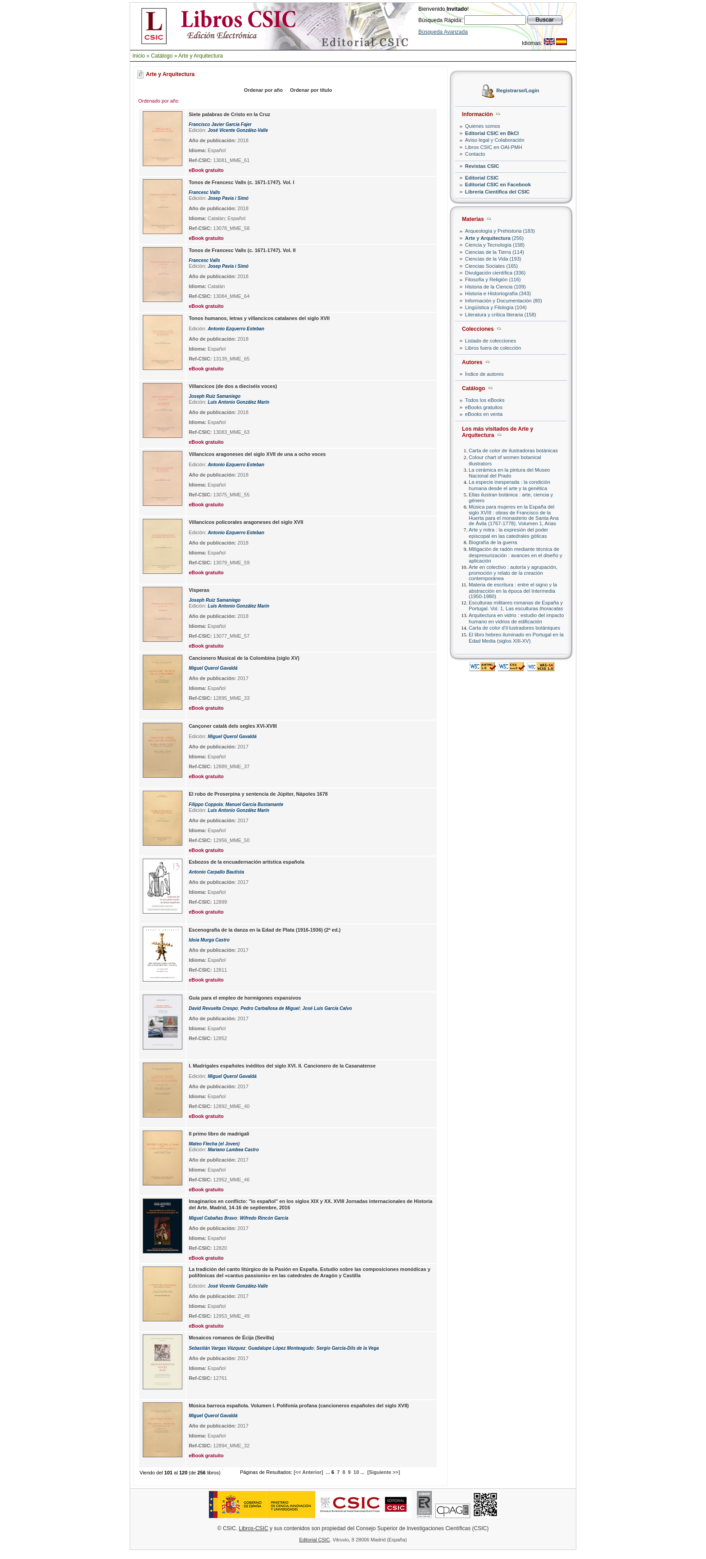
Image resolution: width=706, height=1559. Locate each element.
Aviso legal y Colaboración (495, 140)
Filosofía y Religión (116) (493, 279)
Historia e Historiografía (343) (498, 293)
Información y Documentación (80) (503, 300)
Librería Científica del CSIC (497, 191)
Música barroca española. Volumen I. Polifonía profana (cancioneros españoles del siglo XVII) (299, 1405)
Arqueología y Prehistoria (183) (500, 231)
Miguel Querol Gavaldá (213, 668)
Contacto (475, 154)
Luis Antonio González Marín (238, 402)
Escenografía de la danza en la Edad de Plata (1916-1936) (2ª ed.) (264, 930)
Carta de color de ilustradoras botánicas (513, 450)
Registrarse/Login (517, 91)
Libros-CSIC (253, 1528)
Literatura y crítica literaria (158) (500, 314)
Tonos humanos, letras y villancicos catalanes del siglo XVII (259, 318)
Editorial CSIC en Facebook (498, 184)
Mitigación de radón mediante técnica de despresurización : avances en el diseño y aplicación (515, 554)
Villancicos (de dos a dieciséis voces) (233, 386)
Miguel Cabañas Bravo (213, 1218)
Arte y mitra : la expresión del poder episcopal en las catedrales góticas (508, 532)
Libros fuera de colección (493, 348)
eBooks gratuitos (483, 407)
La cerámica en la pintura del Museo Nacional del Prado (509, 472)
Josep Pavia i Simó (228, 198)
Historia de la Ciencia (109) (495, 286)
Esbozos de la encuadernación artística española (246, 862)
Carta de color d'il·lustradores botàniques (514, 628)
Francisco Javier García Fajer (220, 124)
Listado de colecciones (490, 340)
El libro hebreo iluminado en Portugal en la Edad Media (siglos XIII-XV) (516, 637)
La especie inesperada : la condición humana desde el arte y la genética (509, 485)
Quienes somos (482, 126)
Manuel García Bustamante (254, 804)
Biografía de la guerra (493, 542)
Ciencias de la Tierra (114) (494, 252)
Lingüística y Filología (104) (496, 307)
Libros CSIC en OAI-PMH (493, 147)
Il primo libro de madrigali (219, 1133)
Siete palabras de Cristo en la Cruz (229, 114)
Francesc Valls (204, 192)
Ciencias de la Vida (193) (493, 258)
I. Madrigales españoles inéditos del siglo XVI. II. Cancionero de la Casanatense (282, 1065)
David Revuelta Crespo (213, 1008)
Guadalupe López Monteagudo (281, 1348)
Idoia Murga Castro (209, 939)
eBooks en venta (483, 414)
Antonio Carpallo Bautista (216, 872)
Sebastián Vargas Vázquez (217, 1348)
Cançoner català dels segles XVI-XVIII (233, 726)
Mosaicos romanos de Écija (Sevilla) (231, 1337)
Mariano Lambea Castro (233, 1149)
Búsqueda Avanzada (443, 32)
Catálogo (161, 56)
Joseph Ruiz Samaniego (214, 396)
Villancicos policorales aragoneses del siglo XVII (246, 522)
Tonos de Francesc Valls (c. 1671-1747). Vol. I (241, 182)
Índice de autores (484, 374)
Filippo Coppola (206, 804)
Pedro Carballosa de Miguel (269, 1008)
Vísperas (199, 590)
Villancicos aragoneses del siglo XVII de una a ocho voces (257, 454)
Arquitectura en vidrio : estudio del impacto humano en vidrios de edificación (516, 618)
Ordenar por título (311, 90)
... (328, 1472)
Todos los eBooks (485, 400)
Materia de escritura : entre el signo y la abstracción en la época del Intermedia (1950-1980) (513, 590)
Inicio (138, 56)
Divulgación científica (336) (495, 272)
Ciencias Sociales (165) (491, 266)
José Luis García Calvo (327, 1008)
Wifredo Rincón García (264, 1218)
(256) (494, 238)
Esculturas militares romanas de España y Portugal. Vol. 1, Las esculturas (516, 605)
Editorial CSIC (482, 177)
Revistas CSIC (482, 166)
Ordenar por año (263, 90)
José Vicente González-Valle (238, 130)
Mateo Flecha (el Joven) (214, 1143)
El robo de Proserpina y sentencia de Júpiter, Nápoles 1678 (258, 794)
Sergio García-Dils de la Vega (348, 1348)
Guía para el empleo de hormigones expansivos (245, 997)
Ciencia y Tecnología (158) (495, 245)
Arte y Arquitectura (200, 56)
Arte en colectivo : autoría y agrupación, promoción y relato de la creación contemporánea (513, 572)
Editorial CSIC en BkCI (492, 133)
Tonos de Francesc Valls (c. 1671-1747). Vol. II (242, 250)
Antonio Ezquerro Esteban (236, 328)
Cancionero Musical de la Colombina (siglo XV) (244, 658)
